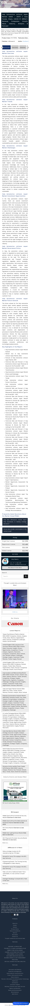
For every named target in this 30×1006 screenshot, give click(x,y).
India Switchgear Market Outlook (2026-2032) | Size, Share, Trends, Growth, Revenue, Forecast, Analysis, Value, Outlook (15, 690)
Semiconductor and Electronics (15, 973)
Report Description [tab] (6, 47)
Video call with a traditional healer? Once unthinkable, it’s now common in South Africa (14, 873)
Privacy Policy (15, 929)
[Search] (24, 2)
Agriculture (15, 994)
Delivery (15, 932)
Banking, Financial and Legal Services (15, 986)
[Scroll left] (2, 47)
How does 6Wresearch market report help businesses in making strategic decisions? (15, 521)
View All (15, 612)
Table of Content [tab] (15, 47)
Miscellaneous (15, 992)
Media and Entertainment (15, 990)
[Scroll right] (28, 47)
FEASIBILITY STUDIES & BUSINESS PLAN (15, 948)
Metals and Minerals (15, 988)
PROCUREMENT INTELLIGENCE (15, 954)
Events (15, 925)
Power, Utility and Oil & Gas (15, 975)
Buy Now (15, 554)
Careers (15, 927)
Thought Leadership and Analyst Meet (15, 938)
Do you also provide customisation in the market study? (15, 530)
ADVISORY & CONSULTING (15, 946)
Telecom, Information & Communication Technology (15, 979)
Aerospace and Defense (15, 969)
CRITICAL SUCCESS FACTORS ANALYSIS (15, 961)
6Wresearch (11, 1005)
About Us (15, 923)
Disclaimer (15, 934)
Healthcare (15, 980)
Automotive (15, 982)
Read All (5, 842)
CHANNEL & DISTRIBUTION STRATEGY (15, 952)
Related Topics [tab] (22, 47)
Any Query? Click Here (15, 567)
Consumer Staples (15, 984)
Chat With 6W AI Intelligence (20, 1003)
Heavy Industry (15, 977)
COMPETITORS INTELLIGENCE (15, 950)
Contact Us (15, 936)
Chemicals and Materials (15, 971)
